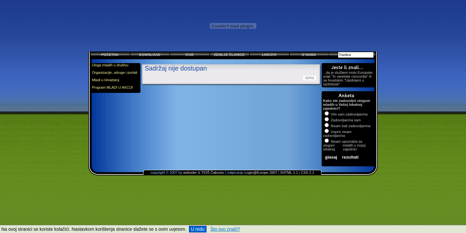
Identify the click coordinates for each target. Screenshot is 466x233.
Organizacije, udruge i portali (114, 72)
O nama (309, 55)
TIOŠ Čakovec (213, 172)
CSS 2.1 (307, 172)
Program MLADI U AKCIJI (112, 87)
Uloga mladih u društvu (110, 65)
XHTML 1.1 (289, 172)
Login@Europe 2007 (260, 172)
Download (150, 55)
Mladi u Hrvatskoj (105, 80)
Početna (110, 55)
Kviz (189, 55)
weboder (190, 172)
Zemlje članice (229, 55)
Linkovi (269, 55)
